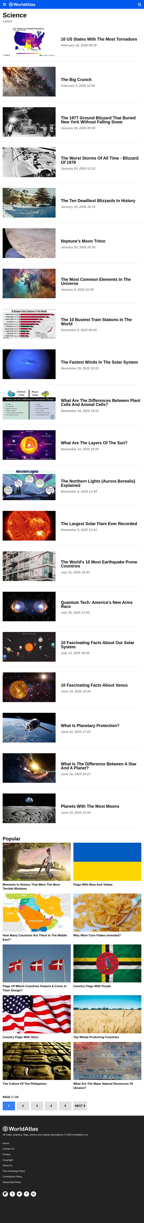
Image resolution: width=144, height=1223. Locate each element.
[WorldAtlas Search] (139, 4)
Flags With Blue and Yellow (93, 884)
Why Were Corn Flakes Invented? (97, 935)
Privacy (6, 1154)
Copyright (8, 1160)
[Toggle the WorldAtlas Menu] (4, 4)
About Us (8, 1165)
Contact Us (8, 1148)
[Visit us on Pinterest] (26, 1194)
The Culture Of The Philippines (24, 1083)
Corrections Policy (12, 1176)
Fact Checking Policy (14, 1171)
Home (6, 1143)
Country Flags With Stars (20, 1037)
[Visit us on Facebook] (12, 1194)
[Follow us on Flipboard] (5, 1194)
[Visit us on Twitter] (19, 1194)
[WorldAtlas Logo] (23, 4)
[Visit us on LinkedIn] (33, 1194)
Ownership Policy (12, 1182)
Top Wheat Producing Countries (96, 1037)
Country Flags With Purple (92, 986)
